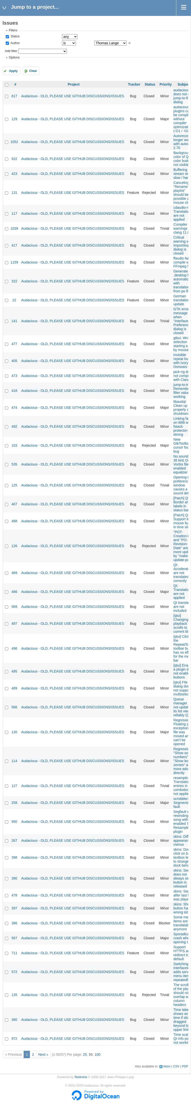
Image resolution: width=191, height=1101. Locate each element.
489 (14, 688)
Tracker (134, 84)
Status (14, 36)
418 (14, 391)
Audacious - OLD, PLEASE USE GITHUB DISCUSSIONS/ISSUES (72, 96)
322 (14, 281)
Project (73, 84)
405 (14, 361)
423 (14, 174)
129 (14, 119)
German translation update (181, 300)
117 (14, 213)
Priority (165, 84)
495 (14, 671)
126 (14, 546)
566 (14, 707)
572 (14, 972)
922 (14, 159)
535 (14, 464)
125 (14, 485)
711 (14, 953)
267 (14, 840)
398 (14, 857)
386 (14, 923)
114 (14, 761)
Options (14, 57)
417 (14, 245)
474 (14, 408)
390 (14, 878)
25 (85, 1054)
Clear (33, 71)
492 (14, 426)
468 (14, 521)
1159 (14, 262)
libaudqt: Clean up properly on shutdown (182, 408)
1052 (14, 142)
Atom (166, 1066)
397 (14, 908)
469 (14, 573)
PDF (185, 1066)
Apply (13, 71)
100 (97, 1054)
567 (14, 938)
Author (15, 43)
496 (14, 648)
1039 (14, 228)
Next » (43, 1054)
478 (14, 895)
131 (14, 193)
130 (14, 732)
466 (14, 592)
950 (14, 822)
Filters (13, 30)
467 (14, 504)
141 (14, 321)
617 (14, 96)
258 (14, 803)
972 (14, 1039)
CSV (176, 1066)
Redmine (81, 1077)
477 (14, 344)
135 (14, 995)
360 (14, 1020)
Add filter (11, 51)
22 (14, 300)
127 (14, 786)
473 (14, 376)
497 (14, 624)
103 (14, 445)
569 (14, 607)
